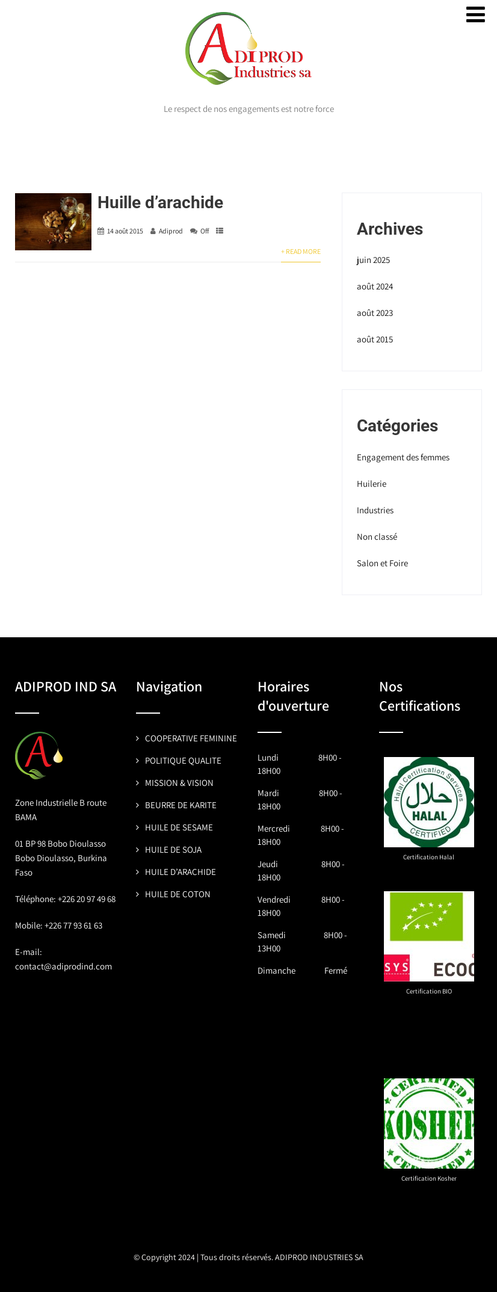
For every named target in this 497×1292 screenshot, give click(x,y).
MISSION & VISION (179, 782)
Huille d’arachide (160, 202)
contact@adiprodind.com (63, 966)
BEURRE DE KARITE (181, 805)
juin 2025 (373, 259)
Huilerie (371, 483)
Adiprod (171, 230)
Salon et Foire (382, 563)
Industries (375, 510)
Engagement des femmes (403, 457)
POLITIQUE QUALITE (183, 760)
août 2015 (375, 339)
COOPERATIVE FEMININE (191, 738)
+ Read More (301, 251)
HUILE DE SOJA (173, 849)
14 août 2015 (125, 230)
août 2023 (375, 312)
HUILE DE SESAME (179, 827)
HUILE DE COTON (178, 894)
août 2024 (375, 286)
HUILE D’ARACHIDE (180, 871)
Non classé (377, 536)
